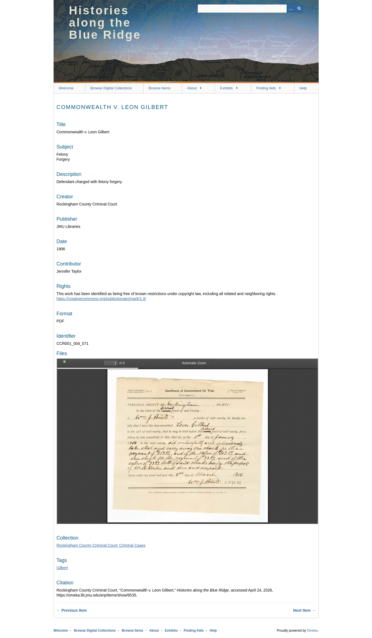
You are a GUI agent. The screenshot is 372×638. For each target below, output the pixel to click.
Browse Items (159, 88)
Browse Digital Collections (111, 88)
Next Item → (304, 610)
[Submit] (299, 8)
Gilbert (62, 568)
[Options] (291, 8)
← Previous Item (72, 610)
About (192, 88)
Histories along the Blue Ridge (105, 22)
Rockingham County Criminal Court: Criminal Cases (101, 545)
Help (303, 88)
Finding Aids (266, 88)
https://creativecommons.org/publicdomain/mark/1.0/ (101, 298)
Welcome (66, 88)
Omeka (312, 630)
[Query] (250, 8)
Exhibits (226, 88)
